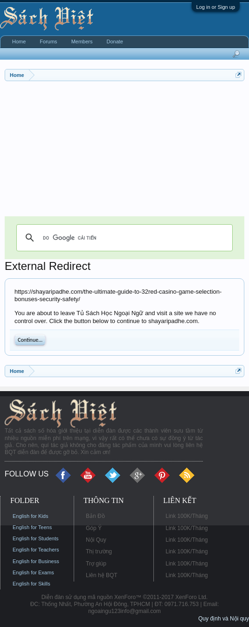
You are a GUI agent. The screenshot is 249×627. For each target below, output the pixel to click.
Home (19, 41)
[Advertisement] (124, 151)
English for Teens (32, 527)
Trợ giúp (96, 563)
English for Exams (33, 572)
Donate (114, 41)
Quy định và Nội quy (223, 618)
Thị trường (99, 551)
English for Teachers (36, 549)
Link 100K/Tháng (187, 516)
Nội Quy (96, 540)
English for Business (36, 561)
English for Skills (31, 583)
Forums (48, 41)
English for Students (35, 538)
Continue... (30, 340)
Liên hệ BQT (102, 575)
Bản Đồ (95, 516)
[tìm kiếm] (123, 237)
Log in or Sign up (215, 7)
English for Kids (30, 516)
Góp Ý (94, 528)
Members (82, 41)
